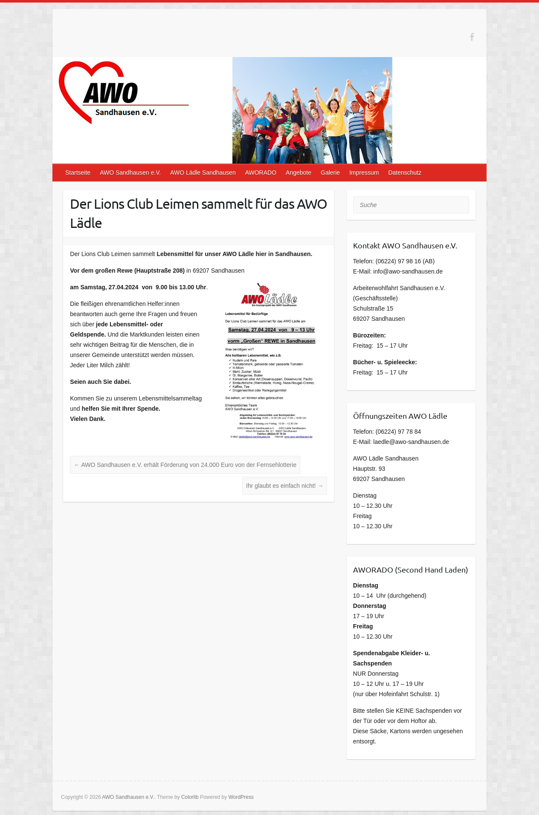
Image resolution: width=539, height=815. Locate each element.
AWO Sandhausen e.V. (130, 172)
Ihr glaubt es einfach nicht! (284, 485)
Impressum (364, 172)
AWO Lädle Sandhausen (203, 172)
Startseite (77, 172)
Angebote (298, 172)
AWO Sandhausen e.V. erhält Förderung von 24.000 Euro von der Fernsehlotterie (185, 464)
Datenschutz (404, 172)
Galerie (330, 172)
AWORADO (260, 172)
